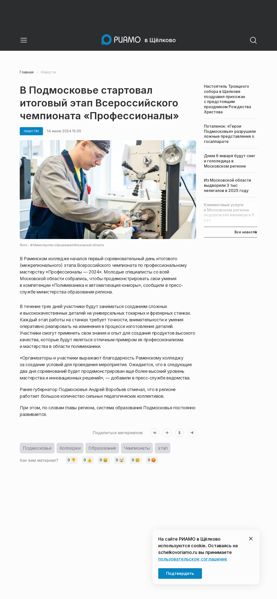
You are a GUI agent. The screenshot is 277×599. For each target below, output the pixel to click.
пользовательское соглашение (192, 559)
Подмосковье (37, 448)
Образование (102, 448)
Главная (27, 72)
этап (162, 448)
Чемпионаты (137, 448)
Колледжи (70, 448)
